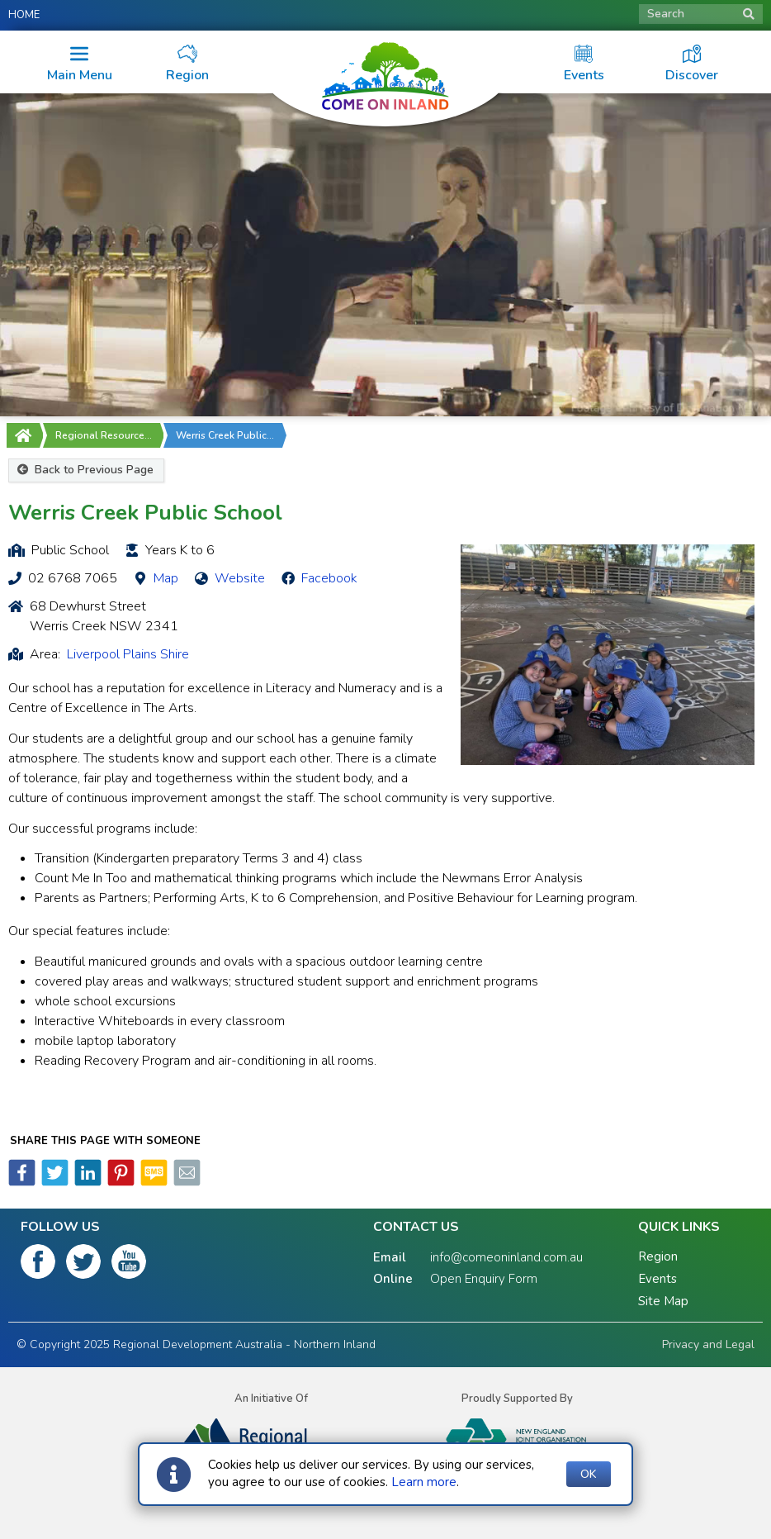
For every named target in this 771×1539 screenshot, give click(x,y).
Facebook (329, 578)
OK (588, 1474)
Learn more (423, 1482)
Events (657, 1279)
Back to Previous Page (85, 469)
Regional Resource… (103, 435)
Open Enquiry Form (483, 1279)
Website (240, 578)
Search (700, 13)
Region (658, 1256)
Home (24, 14)
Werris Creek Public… (225, 435)
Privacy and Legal (708, 1344)
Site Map (663, 1301)
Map (166, 578)
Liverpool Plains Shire (128, 654)
